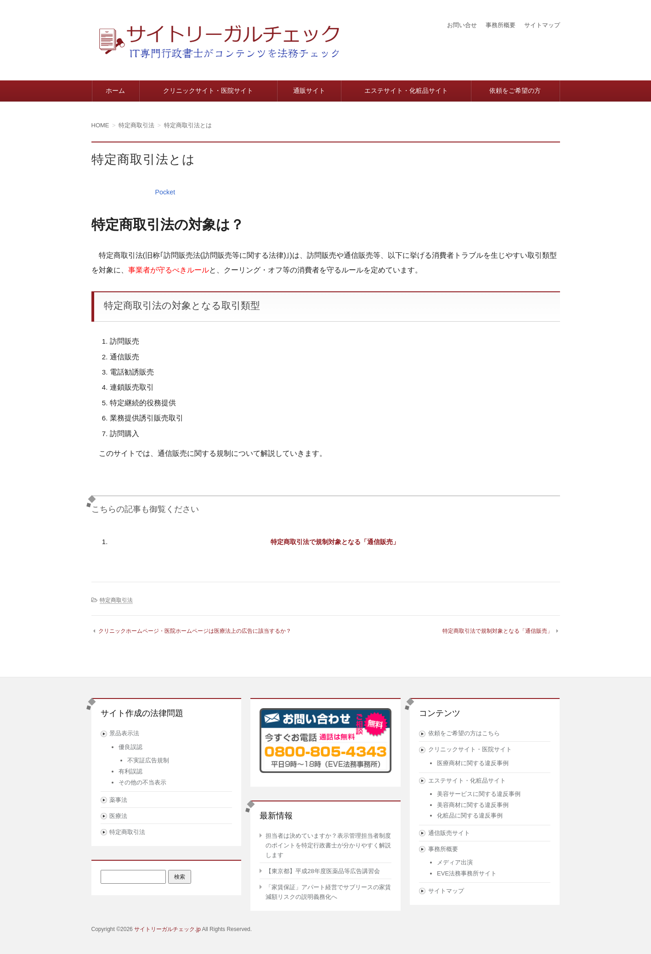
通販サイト (309, 90)
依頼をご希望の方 (515, 90)
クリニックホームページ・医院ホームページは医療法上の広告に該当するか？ (194, 631)
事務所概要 (497, 24)
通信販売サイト (449, 832)
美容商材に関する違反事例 (473, 804)
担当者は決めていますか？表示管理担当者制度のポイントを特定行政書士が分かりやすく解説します (328, 845)
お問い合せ (456, 24)
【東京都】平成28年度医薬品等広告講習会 (322, 871)
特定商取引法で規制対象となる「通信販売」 (335, 541)
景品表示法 (124, 733)
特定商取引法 (116, 600)
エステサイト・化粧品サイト (406, 90)
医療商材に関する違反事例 (473, 763)
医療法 (118, 815)
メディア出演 (455, 862)
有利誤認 (130, 771)
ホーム (115, 90)
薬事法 (118, 799)
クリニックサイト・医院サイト (208, 90)
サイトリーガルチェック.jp (167, 929)
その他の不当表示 (142, 782)
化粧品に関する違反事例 (470, 815)
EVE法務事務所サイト (467, 873)
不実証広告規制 (148, 760)
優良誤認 (130, 747)
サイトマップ (540, 24)
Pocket (165, 192)
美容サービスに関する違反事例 (479, 793)
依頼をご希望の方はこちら (464, 733)
